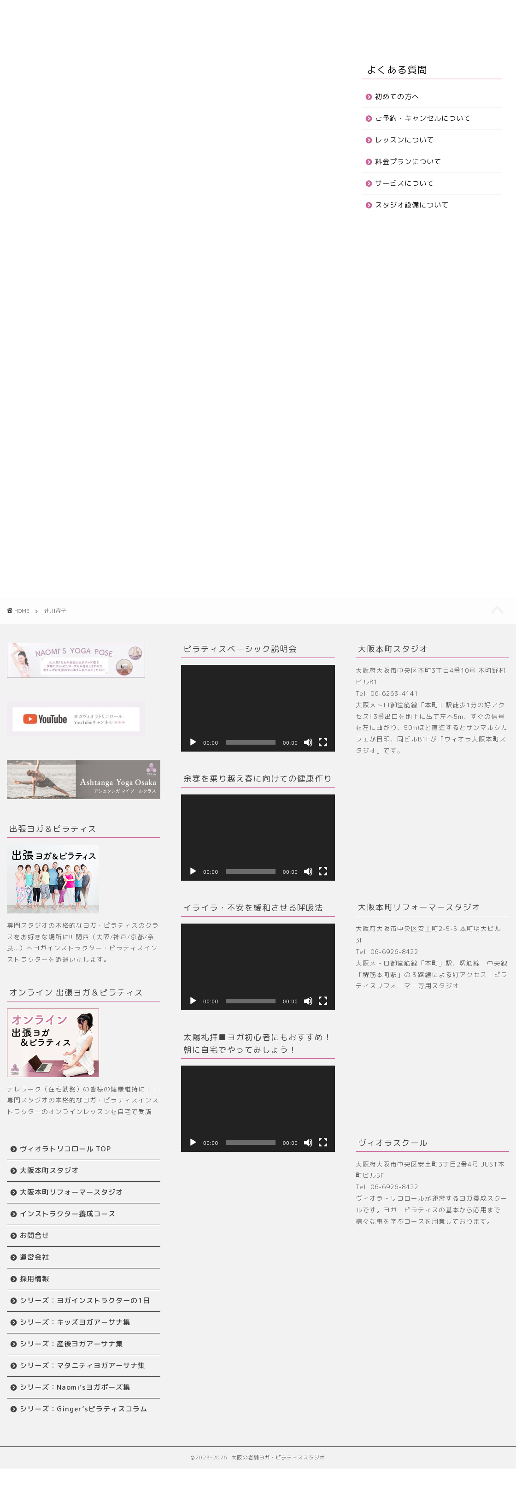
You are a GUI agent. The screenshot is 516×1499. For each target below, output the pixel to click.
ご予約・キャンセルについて (423, 118)
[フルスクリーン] (323, 742)
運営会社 (34, 1257)
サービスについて (404, 183)
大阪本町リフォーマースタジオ (71, 1192)
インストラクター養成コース (68, 1214)
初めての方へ (397, 96)
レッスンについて (404, 140)
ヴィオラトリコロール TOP (65, 1149)
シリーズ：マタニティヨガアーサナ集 (79, 1381)
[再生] (193, 742)
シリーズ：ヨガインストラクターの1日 (81, 1305)
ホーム (91, 14)
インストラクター (108, 33)
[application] (257, 708)
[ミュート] (308, 742)
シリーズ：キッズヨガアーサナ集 (75, 1332)
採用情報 (34, 1279)
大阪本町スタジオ (49, 1170)
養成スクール (385, 14)
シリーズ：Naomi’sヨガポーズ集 (75, 1407)
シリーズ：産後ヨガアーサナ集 (71, 1354)
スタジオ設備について (412, 205)
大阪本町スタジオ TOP (213, 14)
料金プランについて (408, 161)
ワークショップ (444, 14)
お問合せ (163, 33)
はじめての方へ (139, 14)
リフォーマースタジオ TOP (307, 14)
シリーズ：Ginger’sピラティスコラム (80, 1434)
